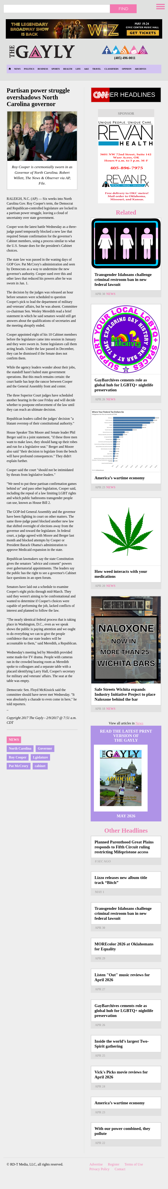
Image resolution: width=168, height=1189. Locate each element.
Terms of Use (134, 1164)
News (17, 69)
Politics (29, 69)
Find (123, 8)
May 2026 (126, 816)
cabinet (40, 766)
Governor (45, 748)
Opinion (126, 69)
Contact (120, 1169)
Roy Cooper (17, 757)
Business (43, 69)
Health (67, 69)
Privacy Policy (99, 1169)
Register (113, 1164)
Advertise (96, 1164)
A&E (86, 69)
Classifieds (111, 69)
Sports (56, 69)
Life (78, 69)
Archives (140, 69)
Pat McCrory (18, 766)
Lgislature (40, 757)
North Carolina (20, 748)
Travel (96, 69)
